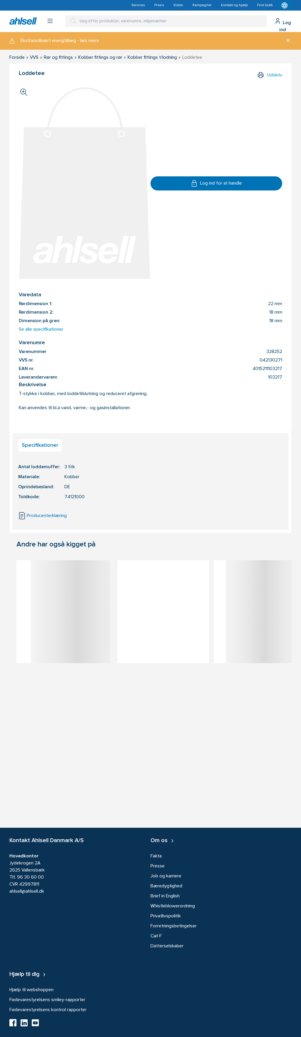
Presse (157, 866)
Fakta (156, 856)
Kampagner (202, 5)
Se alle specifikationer (41, 329)
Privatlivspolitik (165, 916)
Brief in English (165, 896)
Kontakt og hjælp (234, 5)
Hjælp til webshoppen (31, 990)
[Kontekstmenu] (284, 5)
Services (138, 5)
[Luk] (286, 40)
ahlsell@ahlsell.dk (26, 891)
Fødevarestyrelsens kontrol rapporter (47, 1010)
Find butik (265, 5)
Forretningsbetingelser (173, 926)
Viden (178, 5)
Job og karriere (165, 876)
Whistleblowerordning (172, 906)
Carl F (156, 936)
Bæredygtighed (166, 886)
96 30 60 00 (30, 877)
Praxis (159, 5)
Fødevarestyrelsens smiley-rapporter (47, 1000)
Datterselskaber (166, 946)
